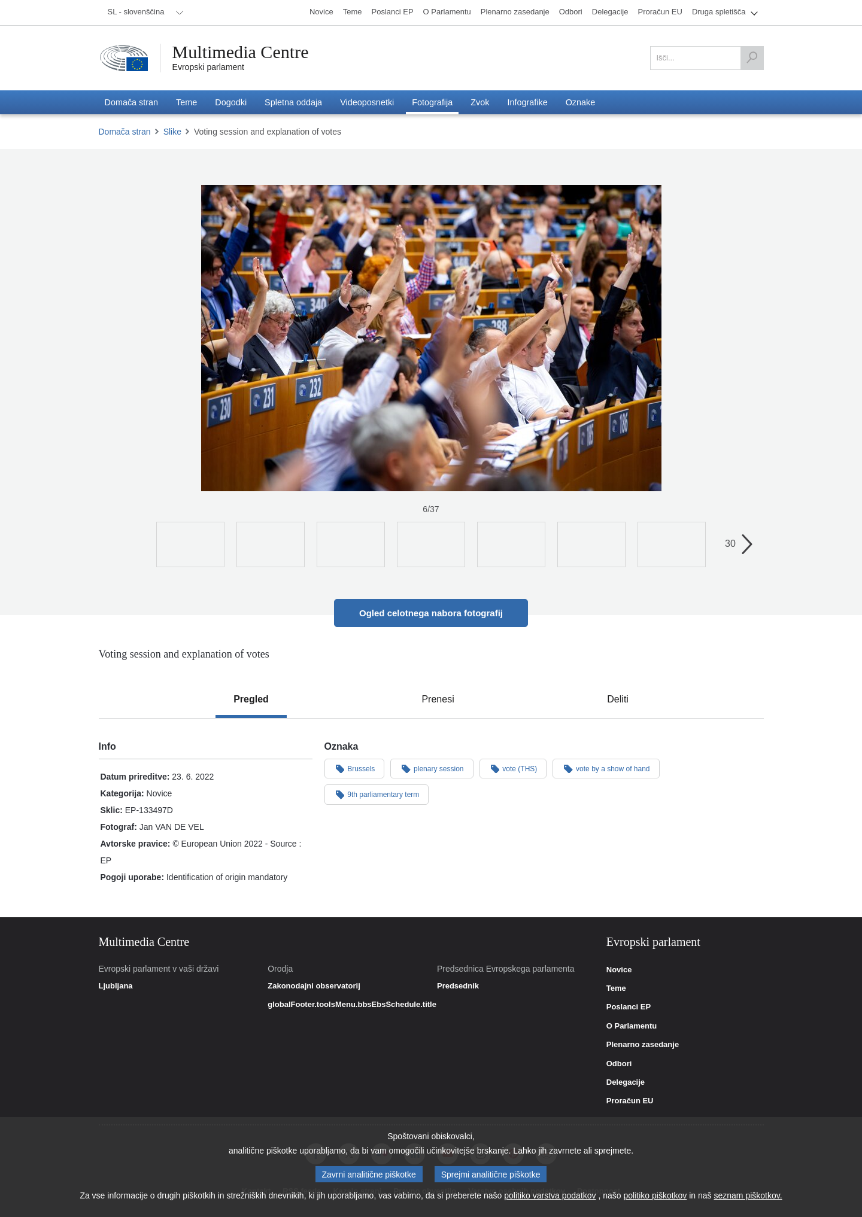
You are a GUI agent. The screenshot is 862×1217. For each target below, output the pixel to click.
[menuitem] (144, 12)
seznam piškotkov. (748, 1195)
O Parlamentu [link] (631, 1026)
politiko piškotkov (655, 1195)
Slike (172, 131)
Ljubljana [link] (116, 986)
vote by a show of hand (605, 768)
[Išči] (751, 58)
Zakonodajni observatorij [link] (314, 986)
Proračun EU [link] (630, 1101)
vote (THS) (513, 768)
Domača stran (125, 131)
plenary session (431, 768)
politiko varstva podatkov (550, 1195)
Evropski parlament (208, 67)
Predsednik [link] (458, 986)
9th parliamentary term (377, 794)
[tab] (251, 699)
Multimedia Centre (240, 52)
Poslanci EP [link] (628, 1007)
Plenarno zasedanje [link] (642, 1044)
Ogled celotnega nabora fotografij (431, 613)
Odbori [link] (619, 1064)
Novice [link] (619, 970)
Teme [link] (616, 988)
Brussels (354, 768)
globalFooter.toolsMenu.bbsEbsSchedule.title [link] (352, 1004)
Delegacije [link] (625, 1082)
